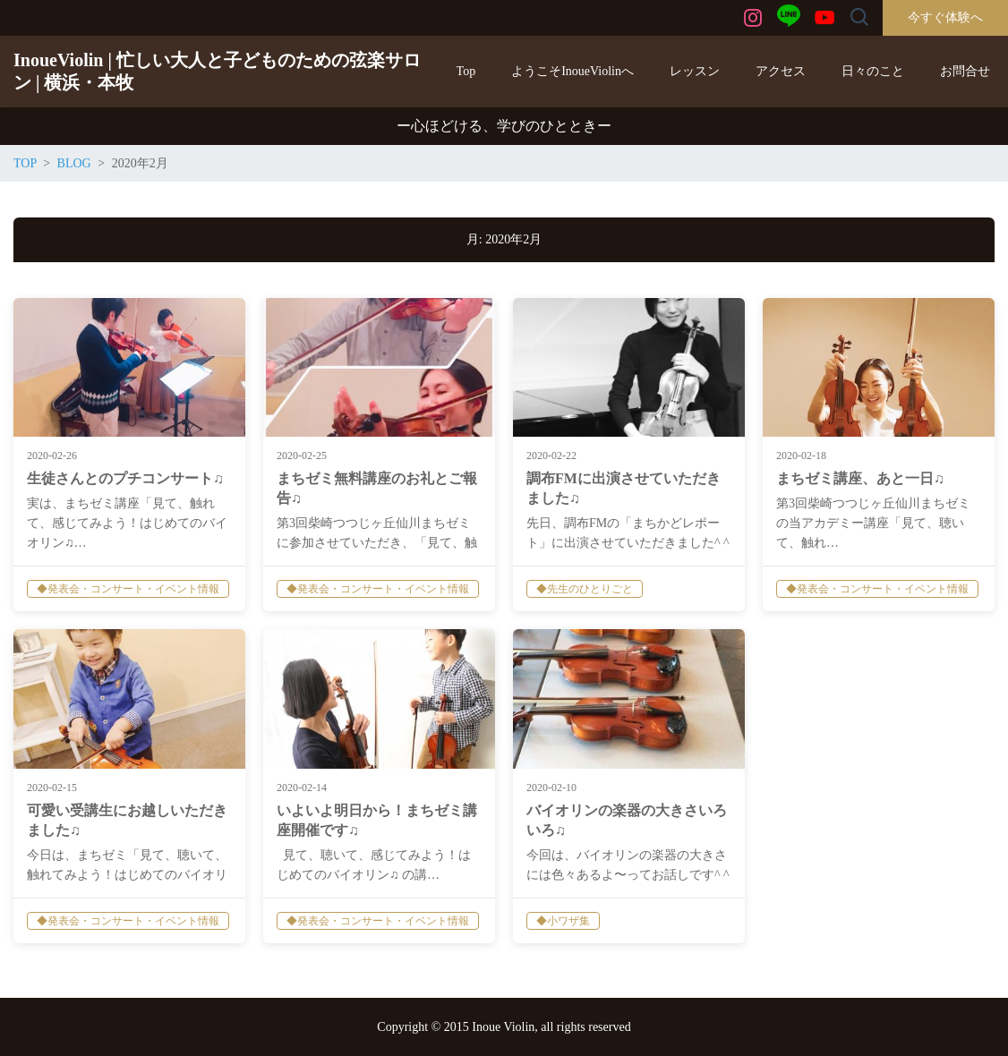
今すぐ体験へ (945, 17)
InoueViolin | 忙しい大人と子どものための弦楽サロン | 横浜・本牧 (217, 71)
